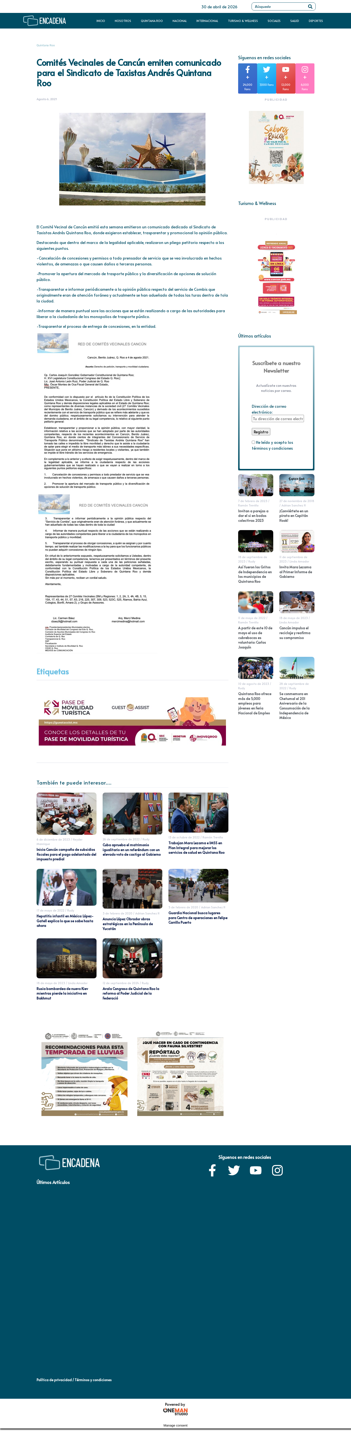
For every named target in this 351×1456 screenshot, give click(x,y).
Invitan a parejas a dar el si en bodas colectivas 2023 (253, 516)
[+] (247, 69)
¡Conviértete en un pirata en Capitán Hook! (293, 516)
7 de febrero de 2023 (252, 501)
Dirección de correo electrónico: (278, 412)
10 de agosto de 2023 (253, 684)
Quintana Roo (152, 21)
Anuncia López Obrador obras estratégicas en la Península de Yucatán (128, 924)
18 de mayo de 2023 (51, 983)
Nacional (180, 21)
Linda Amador (78, 983)
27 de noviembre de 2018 (296, 501)
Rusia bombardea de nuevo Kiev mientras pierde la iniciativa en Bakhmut (62, 993)
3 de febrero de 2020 (117, 913)
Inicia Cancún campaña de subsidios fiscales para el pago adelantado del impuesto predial (66, 854)
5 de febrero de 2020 (183, 907)
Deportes (316, 21)
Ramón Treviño (213, 837)
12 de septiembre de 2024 (121, 983)
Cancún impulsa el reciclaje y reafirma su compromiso (294, 633)
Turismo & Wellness (243, 21)
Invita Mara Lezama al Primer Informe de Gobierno (295, 572)
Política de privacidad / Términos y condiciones (74, 1380)
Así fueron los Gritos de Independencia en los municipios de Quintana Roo (255, 574)
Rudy (146, 839)
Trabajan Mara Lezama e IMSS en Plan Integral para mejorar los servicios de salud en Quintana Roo (196, 848)
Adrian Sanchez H (147, 913)
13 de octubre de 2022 (184, 837)
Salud (294, 21)
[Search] (310, 6)
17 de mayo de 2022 (50, 910)
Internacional (207, 21)
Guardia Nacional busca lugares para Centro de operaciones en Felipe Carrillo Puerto (197, 918)
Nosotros (123, 21)
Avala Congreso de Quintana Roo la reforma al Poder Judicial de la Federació (131, 993)
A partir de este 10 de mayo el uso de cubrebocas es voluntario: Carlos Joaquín (255, 637)
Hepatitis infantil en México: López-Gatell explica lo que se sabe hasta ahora (65, 921)
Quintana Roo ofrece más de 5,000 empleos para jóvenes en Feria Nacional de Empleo (254, 703)
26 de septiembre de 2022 (121, 839)
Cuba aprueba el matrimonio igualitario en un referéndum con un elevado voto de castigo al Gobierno (132, 850)
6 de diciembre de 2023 (53, 839)
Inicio (101, 21)
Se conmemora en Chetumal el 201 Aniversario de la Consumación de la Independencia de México (294, 705)
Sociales (274, 21)
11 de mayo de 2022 (251, 618)
